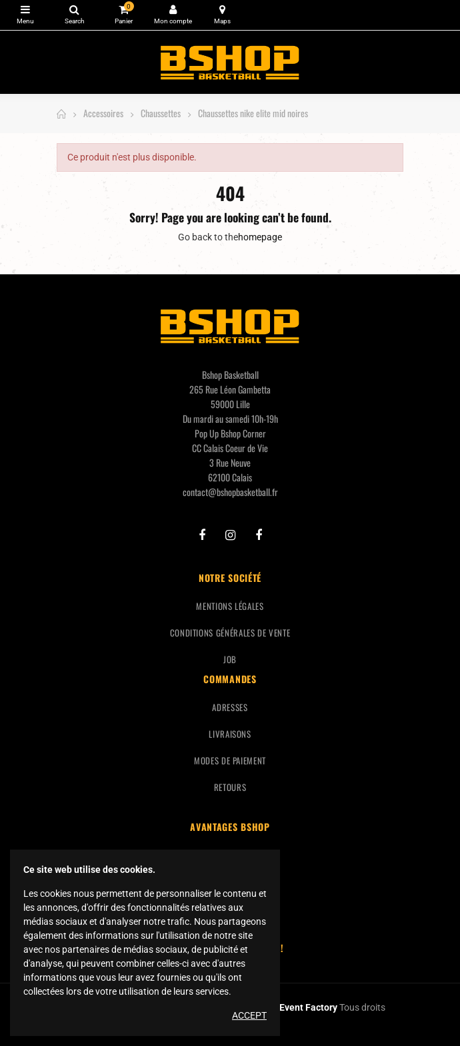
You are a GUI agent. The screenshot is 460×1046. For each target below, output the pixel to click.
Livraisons (230, 733)
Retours (230, 787)
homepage (260, 237)
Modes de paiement (230, 760)
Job (230, 659)
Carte (222, 9)
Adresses (229, 707)
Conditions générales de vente (230, 632)
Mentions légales (229, 606)
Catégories (25, 9)
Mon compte (173, 9)
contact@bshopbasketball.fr (230, 492)
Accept (249, 1015)
